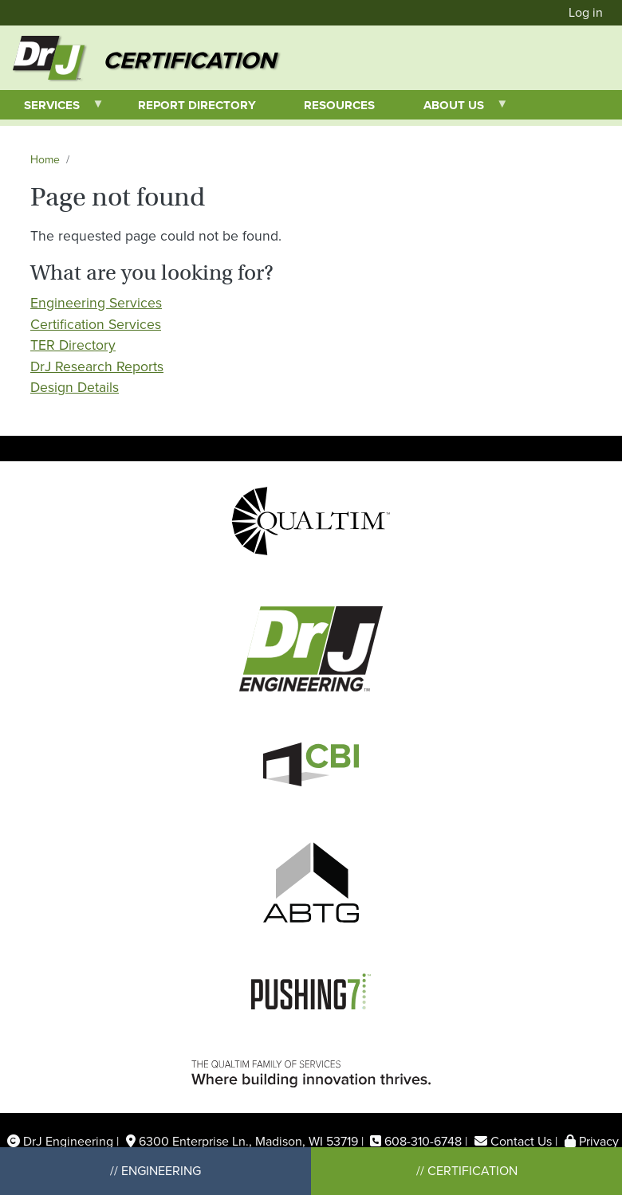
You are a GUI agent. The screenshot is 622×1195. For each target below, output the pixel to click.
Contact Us (521, 1141)
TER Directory (73, 345)
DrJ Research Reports (96, 366)
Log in (586, 12)
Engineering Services (96, 302)
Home (45, 159)
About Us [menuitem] (454, 108)
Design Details (74, 387)
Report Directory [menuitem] (197, 105)
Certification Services (95, 324)
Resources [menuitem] (339, 105)
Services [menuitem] (52, 108)
